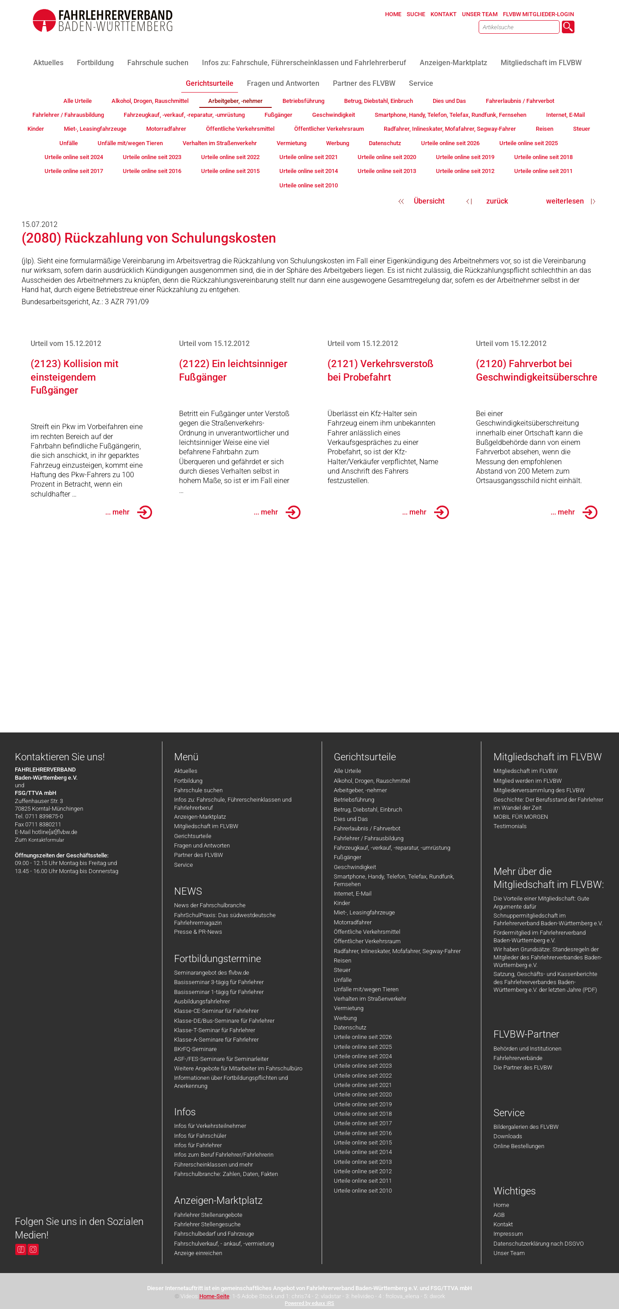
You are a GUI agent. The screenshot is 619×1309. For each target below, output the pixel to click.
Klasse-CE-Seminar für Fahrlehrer (216, 1010)
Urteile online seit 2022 (363, 1075)
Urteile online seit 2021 (363, 1085)
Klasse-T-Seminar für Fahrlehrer (214, 1030)
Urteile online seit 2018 (363, 1113)
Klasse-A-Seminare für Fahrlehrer (216, 1039)
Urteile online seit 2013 (363, 1161)
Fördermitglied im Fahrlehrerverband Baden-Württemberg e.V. (539, 936)
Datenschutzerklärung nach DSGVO (538, 1243)
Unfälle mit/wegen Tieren (366, 989)
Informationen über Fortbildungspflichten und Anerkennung (231, 1081)
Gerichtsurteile (192, 836)
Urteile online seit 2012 (363, 1171)
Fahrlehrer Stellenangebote (208, 1214)
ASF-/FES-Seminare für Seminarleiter (221, 1059)
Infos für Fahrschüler (200, 1135)
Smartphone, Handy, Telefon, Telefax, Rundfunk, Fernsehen (394, 880)
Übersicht (429, 201)
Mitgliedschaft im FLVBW (206, 826)
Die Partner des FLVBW (522, 1067)
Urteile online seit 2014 (363, 1152)
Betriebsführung (354, 799)
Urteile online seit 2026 (363, 1037)
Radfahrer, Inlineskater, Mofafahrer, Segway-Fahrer (397, 951)
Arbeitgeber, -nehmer (360, 790)
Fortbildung (188, 780)
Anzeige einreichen (198, 1253)
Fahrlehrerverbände (518, 1058)
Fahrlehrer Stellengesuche (207, 1224)
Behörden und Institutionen (527, 1048)
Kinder (342, 903)
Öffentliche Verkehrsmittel (367, 931)
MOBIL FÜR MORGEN (520, 816)
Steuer (342, 970)
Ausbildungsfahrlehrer (202, 1001)
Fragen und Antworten (202, 845)
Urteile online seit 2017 (363, 1123)
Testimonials (510, 826)
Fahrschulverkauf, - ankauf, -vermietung (224, 1243)
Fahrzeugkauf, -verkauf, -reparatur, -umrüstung (392, 847)
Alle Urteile (347, 771)
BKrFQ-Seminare (195, 1049)
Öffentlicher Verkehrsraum (367, 941)
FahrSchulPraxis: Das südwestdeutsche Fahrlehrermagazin (225, 919)
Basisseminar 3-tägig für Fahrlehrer (219, 982)
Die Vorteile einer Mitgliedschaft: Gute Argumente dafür (541, 902)
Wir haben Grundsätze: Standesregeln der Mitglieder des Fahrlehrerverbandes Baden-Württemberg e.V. (547, 957)
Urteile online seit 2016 (363, 1133)
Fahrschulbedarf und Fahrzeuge (214, 1233)
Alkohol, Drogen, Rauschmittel (372, 780)
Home (501, 1205)
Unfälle (343, 979)
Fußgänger (347, 857)
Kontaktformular (46, 840)
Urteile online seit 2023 (363, 1065)
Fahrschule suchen (198, 790)
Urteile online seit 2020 (363, 1094)
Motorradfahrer (353, 922)
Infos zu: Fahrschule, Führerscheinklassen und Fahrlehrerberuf (233, 803)
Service (183, 864)
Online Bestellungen (518, 1146)
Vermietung (348, 1008)
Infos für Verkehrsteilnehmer (210, 1126)
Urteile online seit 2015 (363, 1142)
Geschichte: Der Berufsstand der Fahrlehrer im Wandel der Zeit (548, 803)
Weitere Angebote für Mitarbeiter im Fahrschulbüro (238, 1068)
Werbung (345, 1018)
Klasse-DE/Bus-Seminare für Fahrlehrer (224, 1020)
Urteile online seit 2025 (363, 1046)
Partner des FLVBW (198, 855)
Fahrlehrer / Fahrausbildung (369, 838)
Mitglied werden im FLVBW (527, 780)
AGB (499, 1214)
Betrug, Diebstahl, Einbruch (368, 809)
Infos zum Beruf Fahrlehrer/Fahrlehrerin (224, 1154)
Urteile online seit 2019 (363, 1104)
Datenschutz (350, 1027)
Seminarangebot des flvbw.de (211, 972)
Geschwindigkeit (355, 867)
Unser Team (509, 1253)
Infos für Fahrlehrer (198, 1145)
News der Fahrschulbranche (210, 905)
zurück (497, 201)
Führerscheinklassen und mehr (213, 1164)
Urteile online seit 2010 (363, 1190)
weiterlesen (565, 201)
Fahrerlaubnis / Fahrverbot (367, 828)
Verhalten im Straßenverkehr (370, 998)
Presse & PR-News (198, 931)
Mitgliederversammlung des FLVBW (539, 790)
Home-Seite (214, 1296)
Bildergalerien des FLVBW (526, 1126)
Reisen (342, 960)
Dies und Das (351, 819)
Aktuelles (185, 771)
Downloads (507, 1136)
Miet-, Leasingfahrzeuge (364, 912)
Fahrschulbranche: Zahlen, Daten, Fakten (226, 1174)
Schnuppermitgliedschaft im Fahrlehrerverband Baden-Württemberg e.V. (548, 919)
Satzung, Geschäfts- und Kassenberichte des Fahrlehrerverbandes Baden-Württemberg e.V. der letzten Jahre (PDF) (545, 982)
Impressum (508, 1233)
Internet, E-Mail (353, 893)
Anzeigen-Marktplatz (200, 816)
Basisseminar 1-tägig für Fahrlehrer (219, 992)
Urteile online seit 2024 (363, 1056)
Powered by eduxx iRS (309, 1303)
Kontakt (503, 1224)
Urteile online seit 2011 (363, 1180)
